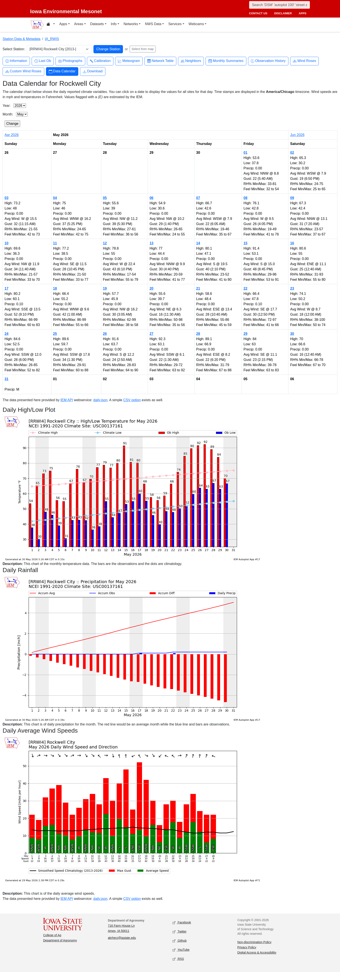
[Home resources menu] (50, 24)
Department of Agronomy (60, 940)
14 (198, 243)
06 (152, 198)
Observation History (268, 61)
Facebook (182, 922)
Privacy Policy (246, 947)
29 (245, 334)
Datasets (97, 24)
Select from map (143, 49)
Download (93, 71)
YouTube (181, 950)
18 (55, 288)
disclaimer (283, 13)
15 (245, 243)
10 (6, 243)
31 (6, 379)
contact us (258, 13)
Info (114, 24)
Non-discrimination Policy (254, 942)
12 (105, 243)
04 (55, 198)
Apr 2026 (12, 135)
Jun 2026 (297, 135)
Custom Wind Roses (23, 71)
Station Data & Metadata (21, 39)
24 (6, 334)
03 (6, 198)
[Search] (279, 5)
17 (6, 288)
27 (152, 334)
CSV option (132, 400)
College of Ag (52, 935)
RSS (178, 959)
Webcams (196, 24)
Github (179, 940)
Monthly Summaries (225, 61)
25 (55, 334)
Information (16, 61)
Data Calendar (62, 71)
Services (174, 24)
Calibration (100, 61)
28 (198, 334)
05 (105, 198)
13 (152, 243)
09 (292, 198)
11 (55, 243)
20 (152, 288)
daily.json (100, 400)
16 (292, 243)
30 (292, 334)
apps (302, 13)
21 (198, 288)
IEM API (66, 400)
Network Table (160, 61)
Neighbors (191, 61)
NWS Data (153, 24)
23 (292, 288)
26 (105, 334)
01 (245, 152)
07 (198, 198)
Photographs (70, 61)
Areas (78, 24)
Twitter (179, 931)
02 (292, 152)
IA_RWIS (52, 39)
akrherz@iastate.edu (122, 938)
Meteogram (129, 61)
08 (245, 198)
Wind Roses (304, 61)
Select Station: (14, 49)
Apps (63, 24)
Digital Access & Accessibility (256, 952)
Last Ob (42, 61)
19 (105, 288)
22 (245, 288)
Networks (131, 24)
